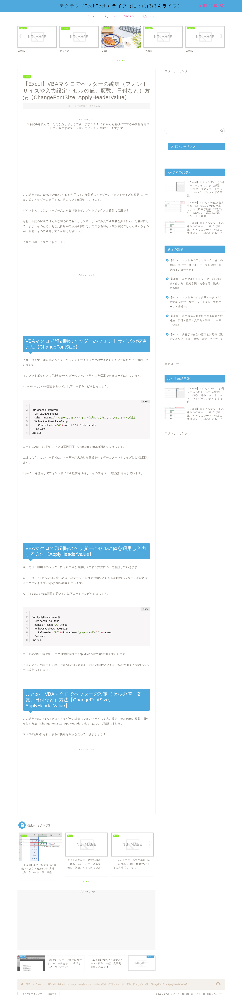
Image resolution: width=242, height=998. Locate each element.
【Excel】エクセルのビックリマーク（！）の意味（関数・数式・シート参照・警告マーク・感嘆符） (196, 302)
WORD (129, 16)
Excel (91, 16)
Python (110, 16)
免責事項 (52, 994)
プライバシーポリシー (31, 994)
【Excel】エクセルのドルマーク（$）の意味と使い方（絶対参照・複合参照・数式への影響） (196, 284)
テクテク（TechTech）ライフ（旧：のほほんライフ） (121, 6)
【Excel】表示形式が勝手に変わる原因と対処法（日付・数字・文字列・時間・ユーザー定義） (196, 321)
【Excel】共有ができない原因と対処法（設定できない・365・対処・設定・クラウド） (196, 337)
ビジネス (149, 16)
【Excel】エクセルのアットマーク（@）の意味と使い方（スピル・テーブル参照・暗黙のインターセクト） (196, 265)
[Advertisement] (86, 155)
